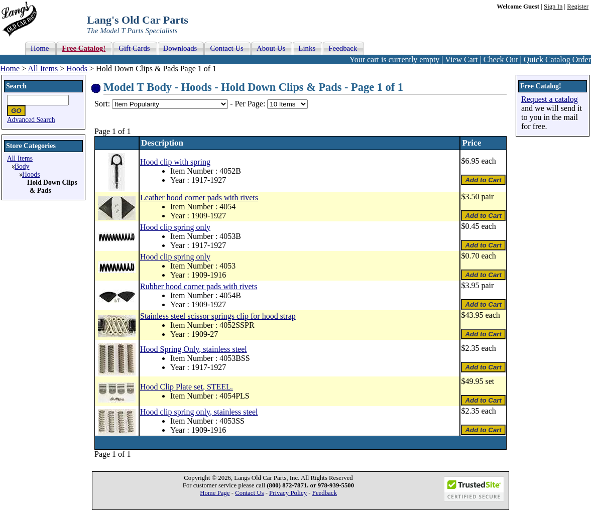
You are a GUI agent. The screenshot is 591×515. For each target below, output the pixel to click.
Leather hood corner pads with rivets (199, 197)
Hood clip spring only (175, 227)
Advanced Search (31, 119)
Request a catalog (549, 99)
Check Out (501, 59)
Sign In (553, 6)
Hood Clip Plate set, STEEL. (186, 386)
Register (577, 6)
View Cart (461, 59)
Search (16, 86)
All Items (43, 68)
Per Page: (250, 103)
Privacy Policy (288, 492)
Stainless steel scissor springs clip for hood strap (218, 316)
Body (22, 166)
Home (10, 68)
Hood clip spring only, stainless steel (199, 412)
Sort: (102, 103)
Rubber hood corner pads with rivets (198, 286)
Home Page (214, 492)
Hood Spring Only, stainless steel (193, 349)
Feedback (324, 492)
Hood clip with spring (175, 162)
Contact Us (249, 492)
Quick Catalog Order (557, 59)
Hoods (76, 68)
